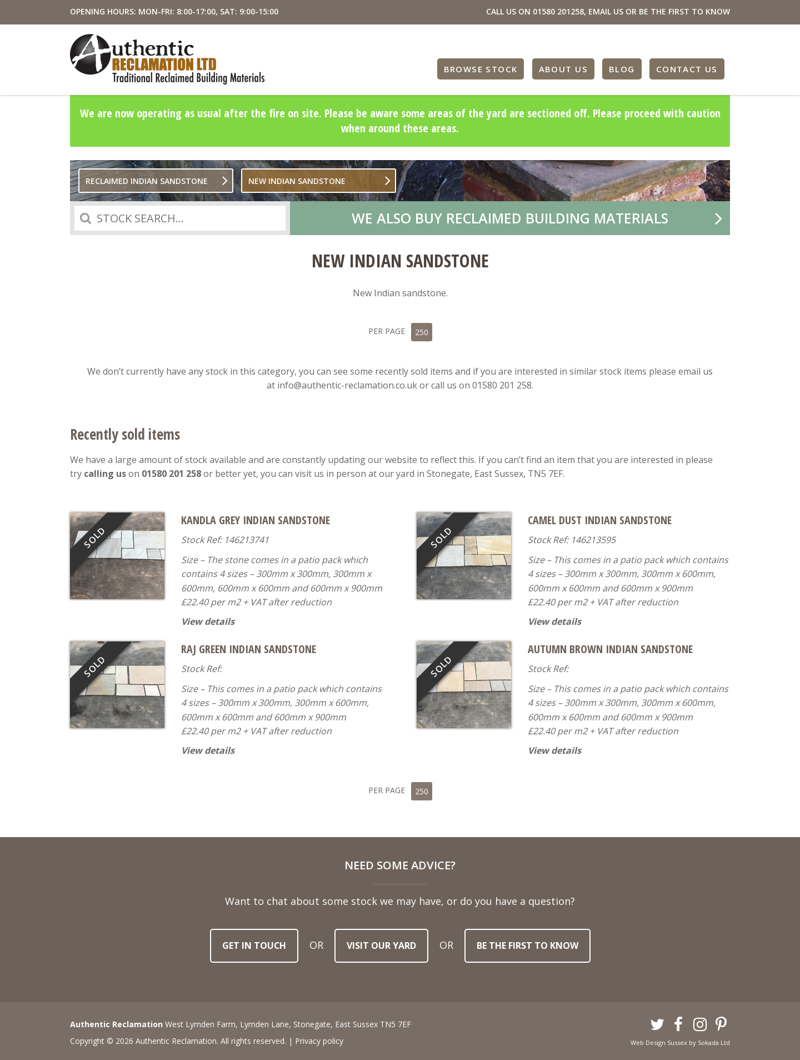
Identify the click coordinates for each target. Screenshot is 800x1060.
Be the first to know (527, 942)
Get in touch (254, 942)
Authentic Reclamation (167, 59)
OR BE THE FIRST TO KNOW (678, 11)
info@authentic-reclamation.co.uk (347, 383)
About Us (565, 67)
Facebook (679, 1022)
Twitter (657, 1022)
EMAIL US (605, 11)
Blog (623, 67)
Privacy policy (319, 1037)
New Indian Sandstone (297, 181)
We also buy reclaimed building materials (510, 217)
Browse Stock (483, 67)
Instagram (700, 1022)
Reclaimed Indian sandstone (147, 181)
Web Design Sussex (659, 1039)
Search (85, 218)
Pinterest (722, 1022)
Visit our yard (381, 942)
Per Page (400, 330)
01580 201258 (558, 11)
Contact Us (687, 67)
